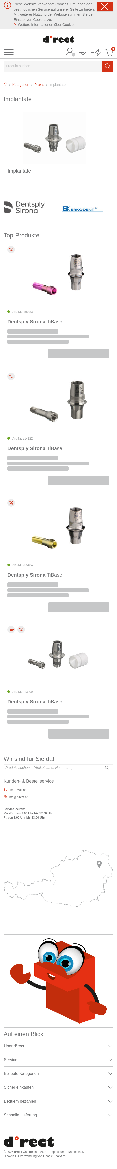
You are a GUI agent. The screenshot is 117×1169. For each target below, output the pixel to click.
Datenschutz (76, 1152)
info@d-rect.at (18, 797)
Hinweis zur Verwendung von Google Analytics (35, 1156)
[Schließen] (105, 6)
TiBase (35, 321)
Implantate (19, 171)
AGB (43, 1152)
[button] (82, 53)
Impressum (57, 1152)
